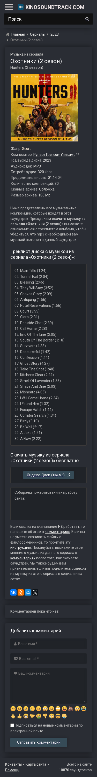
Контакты (13, 764)
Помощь (12, 770)
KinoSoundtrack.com (50, 7)
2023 (47, 160)
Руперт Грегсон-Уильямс (54, 155)
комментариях (57, 532)
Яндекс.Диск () (49, 475)
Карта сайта (36, 764)
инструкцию (20, 547)
